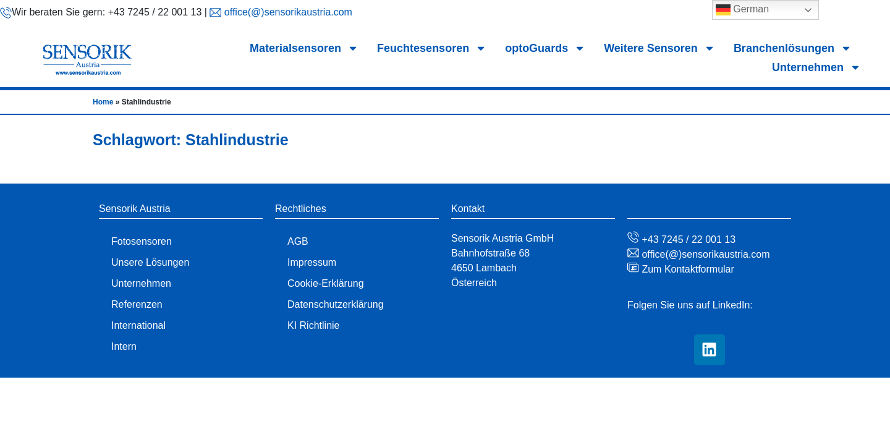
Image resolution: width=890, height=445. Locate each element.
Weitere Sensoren (659, 48)
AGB (297, 241)
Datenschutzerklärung (335, 304)
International (138, 325)
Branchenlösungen (793, 48)
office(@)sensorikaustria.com (286, 12)
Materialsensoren (304, 48)
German (742, 9)
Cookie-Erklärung (325, 283)
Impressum (311, 262)
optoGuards (545, 48)
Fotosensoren (141, 241)
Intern (124, 346)
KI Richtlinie (313, 325)
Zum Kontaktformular (686, 269)
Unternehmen (816, 67)
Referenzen (137, 304)
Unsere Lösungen (150, 262)
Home (103, 102)
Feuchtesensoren (431, 48)
